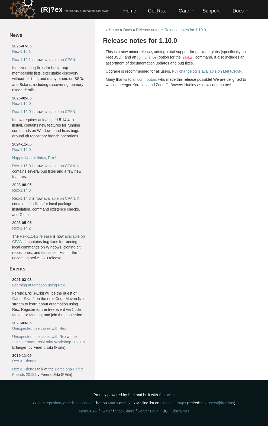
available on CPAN (59, 59)
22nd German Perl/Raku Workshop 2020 (46, 342)
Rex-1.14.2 (21, 228)
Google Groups (173, 403)
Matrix (113, 403)
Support (210, 11)
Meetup (35, 315)
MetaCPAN (88, 411)
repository (54, 403)
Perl (131, 395)
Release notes (148, 30)
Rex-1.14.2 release (36, 236)
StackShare (124, 411)
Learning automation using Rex (38, 285)
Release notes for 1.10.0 (185, 30)
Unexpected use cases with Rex (39, 328)
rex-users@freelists (217, 403)
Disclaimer (180, 411)
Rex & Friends (24, 361)
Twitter (106, 411)
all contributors (145, 79)
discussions (80, 403)
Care (184, 11)
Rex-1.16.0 (21, 103)
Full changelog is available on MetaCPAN (207, 71)
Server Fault (148, 411)
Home (129, 11)
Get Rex (157, 11)
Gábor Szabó (23, 298)
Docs (238, 11)
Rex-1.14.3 (21, 190)
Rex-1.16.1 (21, 51)
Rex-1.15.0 (21, 149)
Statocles (167, 395)
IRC (130, 403)
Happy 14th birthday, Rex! (34, 158)
